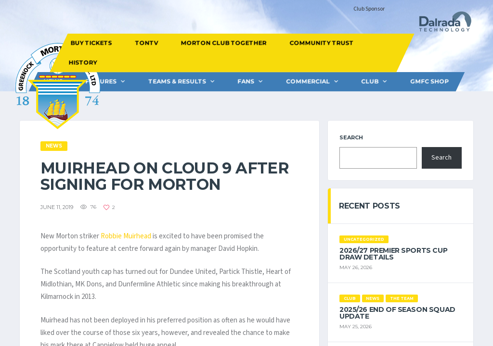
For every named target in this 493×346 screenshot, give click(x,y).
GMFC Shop (429, 81)
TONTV (146, 43)
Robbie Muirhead (126, 236)
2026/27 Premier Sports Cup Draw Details (393, 253)
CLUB (369, 81)
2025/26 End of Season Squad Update (397, 313)
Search (351, 137)
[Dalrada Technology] (441, 24)
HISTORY (83, 62)
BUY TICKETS (91, 43)
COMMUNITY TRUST (321, 43)
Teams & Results (177, 81)
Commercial (308, 81)
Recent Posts (369, 205)
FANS (245, 81)
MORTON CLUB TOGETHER (223, 43)
